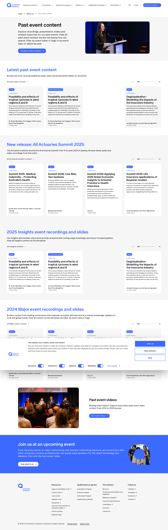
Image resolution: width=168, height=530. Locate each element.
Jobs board (56, 496)
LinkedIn (131, 489)
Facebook (131, 496)
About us (106, 489)
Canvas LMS (56, 492)
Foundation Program (84, 489)
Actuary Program (83, 492)
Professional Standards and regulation (113, 493)
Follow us (132, 485)
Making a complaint (109, 498)
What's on (30, 13)
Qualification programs (87, 485)
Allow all (150, 504)
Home (20, 13)
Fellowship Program (84, 496)
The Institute (108, 485)
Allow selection (150, 511)
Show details (112, 526)
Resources (56, 485)
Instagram (131, 492)
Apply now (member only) (60, 489)
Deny (150, 518)
